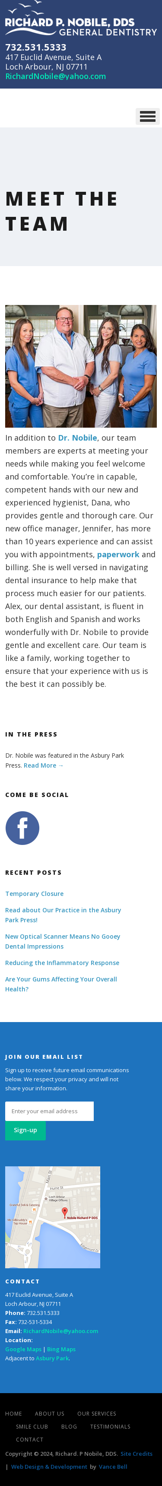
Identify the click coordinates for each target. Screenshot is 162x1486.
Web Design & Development (49, 1466)
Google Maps (23, 1349)
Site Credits (136, 1453)
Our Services (96, 1413)
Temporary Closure (34, 893)
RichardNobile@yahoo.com (55, 76)
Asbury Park (52, 1358)
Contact (30, 1439)
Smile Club (32, 1426)
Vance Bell (113, 1466)
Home (13, 1413)
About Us (49, 1413)
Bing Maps (61, 1349)
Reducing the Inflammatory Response (62, 963)
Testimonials (110, 1426)
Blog (69, 1426)
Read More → (44, 765)
